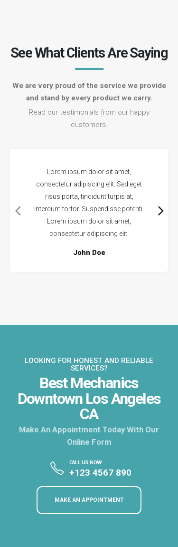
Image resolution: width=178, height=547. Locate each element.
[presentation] (17, 211)
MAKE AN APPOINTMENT (89, 500)
